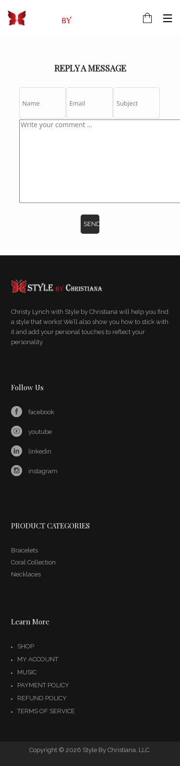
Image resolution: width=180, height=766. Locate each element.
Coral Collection (33, 562)
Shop (25, 646)
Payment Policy (43, 685)
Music (26, 672)
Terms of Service (46, 711)
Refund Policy (42, 698)
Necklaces (26, 574)
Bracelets (24, 550)
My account (37, 659)
